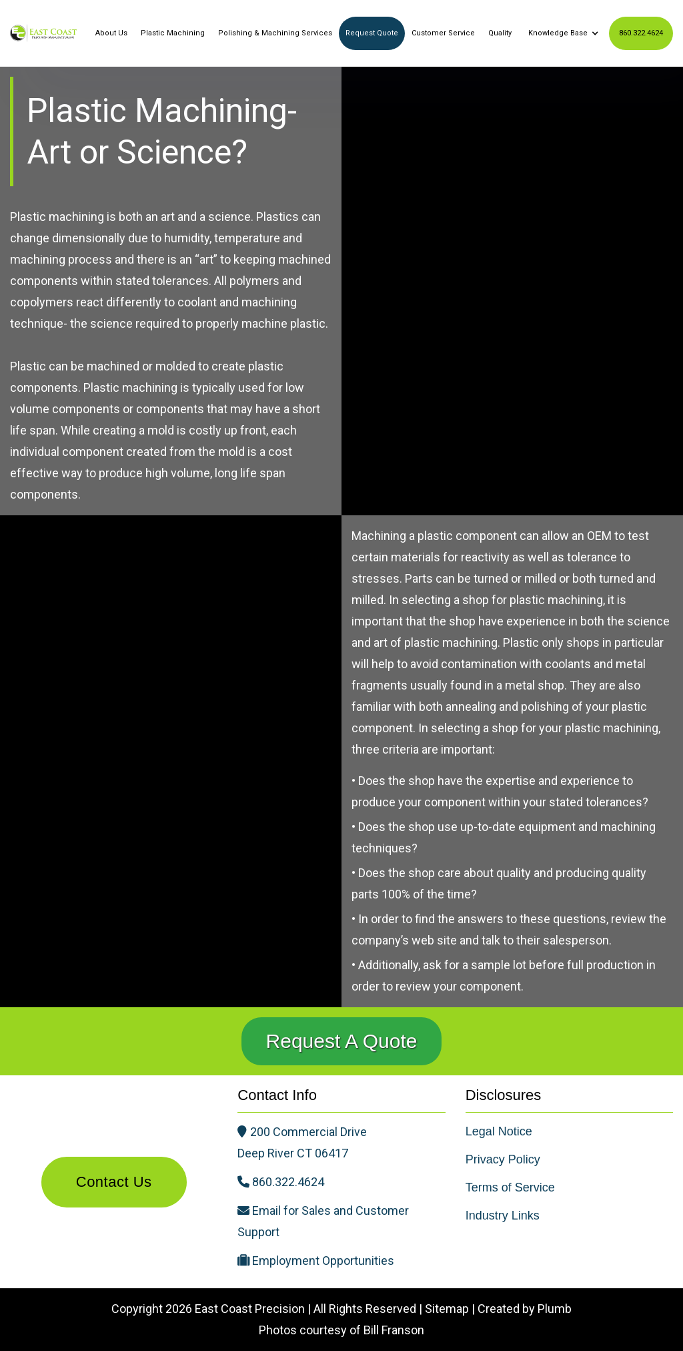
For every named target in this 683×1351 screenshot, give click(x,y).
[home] (43, 32)
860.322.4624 (641, 33)
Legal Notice (499, 1131)
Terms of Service (510, 1187)
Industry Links (503, 1215)
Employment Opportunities (323, 1261)
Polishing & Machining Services (275, 33)
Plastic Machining (173, 33)
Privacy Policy (503, 1159)
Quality (500, 33)
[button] (562, 33)
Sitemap (447, 1309)
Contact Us (114, 1181)
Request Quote (372, 33)
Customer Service (443, 33)
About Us (111, 33)
